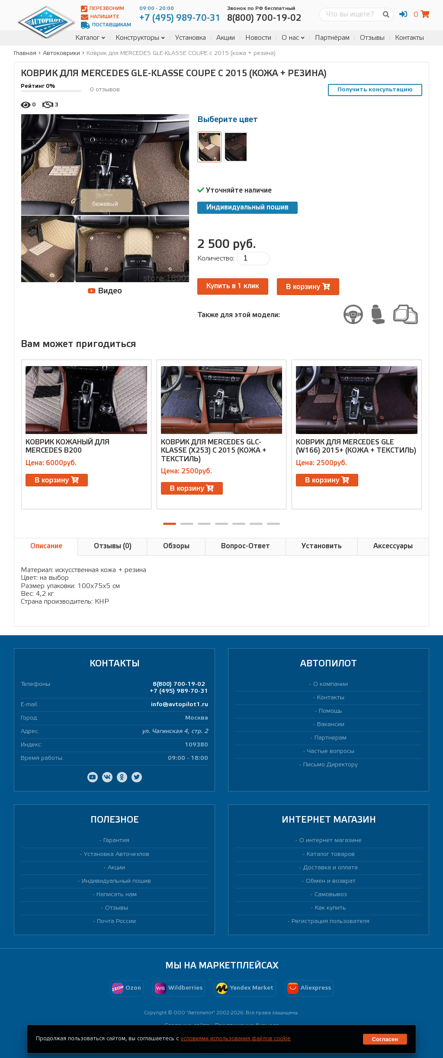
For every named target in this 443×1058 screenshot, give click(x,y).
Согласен (385, 1039)
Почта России (116, 921)
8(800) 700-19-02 (179, 684)
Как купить (330, 908)
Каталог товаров (331, 854)
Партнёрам (332, 38)
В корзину (308, 286)
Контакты (409, 38)
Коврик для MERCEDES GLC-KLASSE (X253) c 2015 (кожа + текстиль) (213, 450)
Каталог (90, 38)
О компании (330, 684)
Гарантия (116, 840)
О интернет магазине (330, 840)
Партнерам (331, 738)
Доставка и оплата (330, 868)
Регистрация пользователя (330, 921)
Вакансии (330, 724)
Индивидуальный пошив (247, 207)
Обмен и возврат (331, 881)
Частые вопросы (330, 751)
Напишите (100, 17)
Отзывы (372, 38)
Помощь (330, 711)
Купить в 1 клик (232, 286)
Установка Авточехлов (116, 854)
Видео (105, 291)
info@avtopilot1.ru (179, 704)
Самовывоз (331, 894)
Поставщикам (106, 25)
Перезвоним (102, 9)
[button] (169, 524)
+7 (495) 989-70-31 (179, 691)
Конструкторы (140, 38)
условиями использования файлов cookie (235, 1038)
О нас (293, 38)
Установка (190, 38)
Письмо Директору (330, 765)
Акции (225, 38)
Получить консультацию (375, 90)
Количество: (215, 258)
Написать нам (116, 894)
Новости (258, 38)
